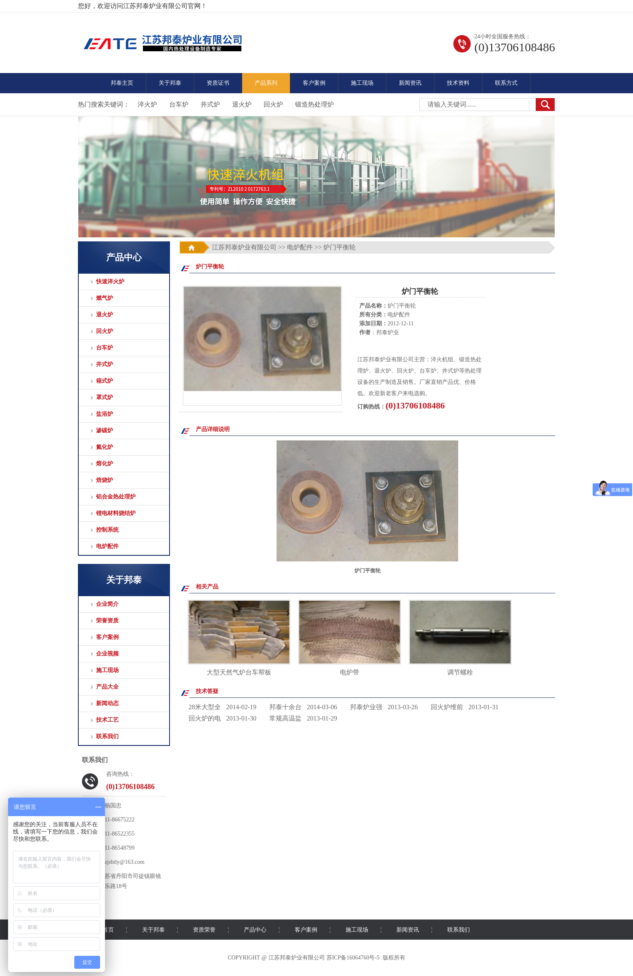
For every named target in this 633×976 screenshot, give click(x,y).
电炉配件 (107, 546)
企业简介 (107, 604)
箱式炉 (104, 381)
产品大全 (107, 687)
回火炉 (273, 104)
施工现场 (362, 83)
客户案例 (314, 83)
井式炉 (210, 104)
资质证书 (218, 83)
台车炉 (179, 104)
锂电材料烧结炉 (116, 513)
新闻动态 (107, 703)
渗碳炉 (104, 430)
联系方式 (506, 83)
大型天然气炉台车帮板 (239, 672)
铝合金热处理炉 (116, 497)
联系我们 (107, 736)
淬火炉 (147, 104)
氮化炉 (104, 447)
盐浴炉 (104, 414)
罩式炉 (104, 397)
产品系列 (266, 83)
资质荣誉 (204, 930)
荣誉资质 (107, 621)
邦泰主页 (122, 83)
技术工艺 (107, 720)
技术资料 (458, 83)
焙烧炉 (104, 480)
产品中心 (255, 930)
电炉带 (349, 672)
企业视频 (107, 654)
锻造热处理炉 (314, 104)
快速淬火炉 (110, 282)
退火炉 (242, 104)
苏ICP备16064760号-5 (353, 958)
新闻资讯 (410, 83)
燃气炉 (104, 298)
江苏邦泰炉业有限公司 (244, 247)
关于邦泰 (170, 83)
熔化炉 (104, 464)
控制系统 (107, 530)
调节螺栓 (460, 672)
